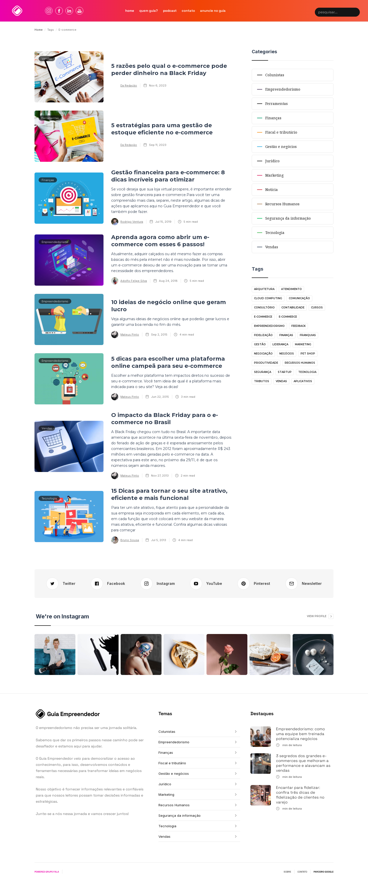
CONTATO (302, 871)
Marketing (303, 344)
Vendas (281, 381)
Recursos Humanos (300, 362)
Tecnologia (307, 372)
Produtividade (266, 362)
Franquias (308, 335)
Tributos (261, 381)
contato (188, 10)
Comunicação (299, 298)
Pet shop (308, 353)
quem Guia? (148, 10)
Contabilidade (292, 307)
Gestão (260, 344)
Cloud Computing (268, 298)
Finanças (286, 335)
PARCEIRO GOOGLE (324, 871)
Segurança (262, 372)
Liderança (280, 344)
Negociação (263, 353)
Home (38, 29)
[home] (17, 11)
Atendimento (291, 289)
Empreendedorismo (269, 326)
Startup (285, 372)
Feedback (298, 326)
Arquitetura (264, 289)
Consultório (264, 307)
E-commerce (263, 316)
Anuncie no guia (213, 10)
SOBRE (287, 871)
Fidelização (263, 335)
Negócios (286, 353)
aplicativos (303, 381)
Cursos (317, 307)
